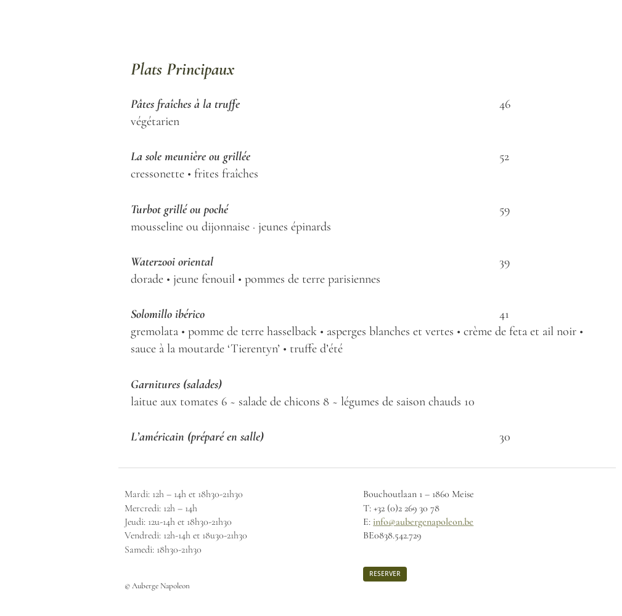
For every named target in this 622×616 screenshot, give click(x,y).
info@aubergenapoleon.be (423, 522)
